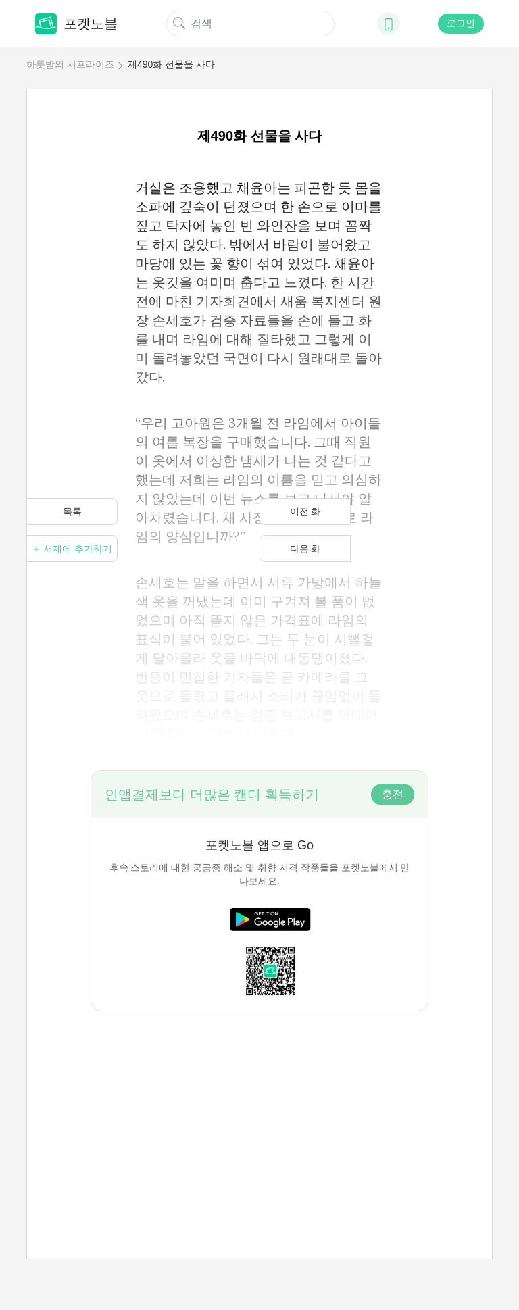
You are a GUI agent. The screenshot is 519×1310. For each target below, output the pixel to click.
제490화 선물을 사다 (171, 64)
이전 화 (305, 511)
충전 (392, 794)
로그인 (461, 23)
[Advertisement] (259, 1106)
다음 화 (305, 548)
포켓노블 (76, 23)
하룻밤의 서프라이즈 (70, 64)
